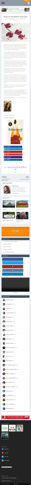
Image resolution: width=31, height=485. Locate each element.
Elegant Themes (13, 480)
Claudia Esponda (12, 18)
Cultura (21, 18)
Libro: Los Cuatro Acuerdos (8, 212)
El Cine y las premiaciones (7, 241)
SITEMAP (10, 482)
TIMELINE (19, 482)
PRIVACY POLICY (25, 482)
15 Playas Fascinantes (7, 239)
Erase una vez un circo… (21, 201)
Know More (15, 277)
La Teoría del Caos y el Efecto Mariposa (10, 233)
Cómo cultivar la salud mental (8, 244)
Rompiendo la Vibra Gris (7, 236)
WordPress (23, 480)
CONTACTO (5, 482)
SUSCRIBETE (14, 482)
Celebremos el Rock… (20, 213)
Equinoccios (5, 201)
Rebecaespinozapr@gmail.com (9, 117)
